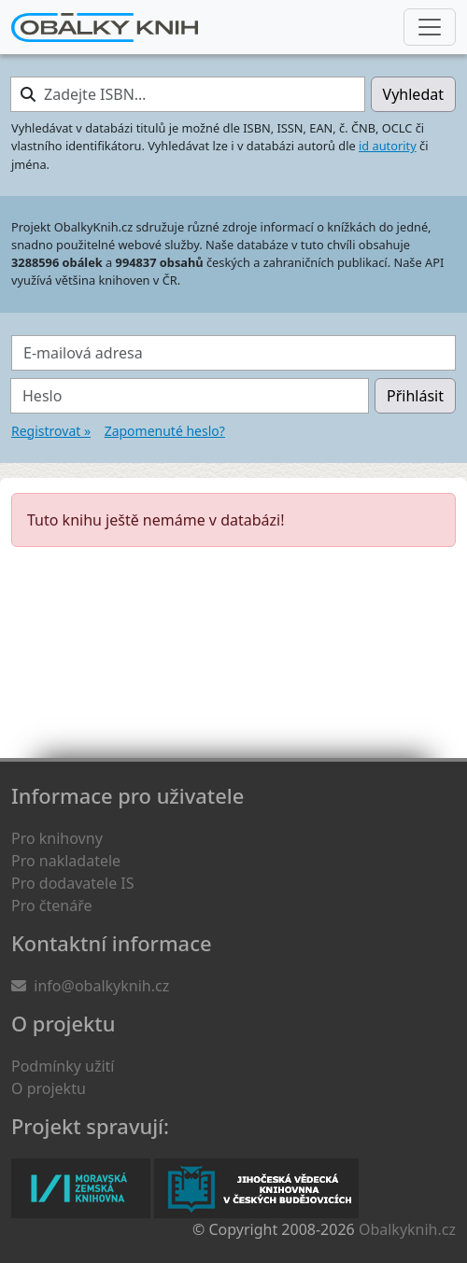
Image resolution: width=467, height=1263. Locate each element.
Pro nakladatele (65, 860)
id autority (388, 145)
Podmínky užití (62, 1066)
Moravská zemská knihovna (80, 1188)
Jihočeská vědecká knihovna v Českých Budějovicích (256, 1188)
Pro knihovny (57, 838)
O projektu (48, 1088)
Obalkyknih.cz (407, 1229)
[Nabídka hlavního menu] (429, 27)
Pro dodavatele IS (72, 883)
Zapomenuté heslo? (165, 431)
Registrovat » (51, 431)
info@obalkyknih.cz (101, 985)
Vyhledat (413, 94)
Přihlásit (415, 396)
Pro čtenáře (51, 905)
